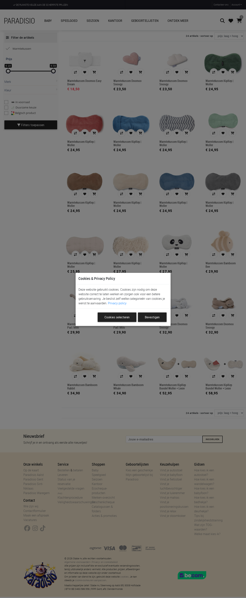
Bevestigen (152, 317)
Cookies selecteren (117, 317)
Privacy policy (117, 303)
